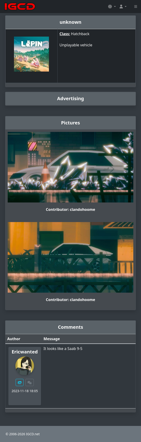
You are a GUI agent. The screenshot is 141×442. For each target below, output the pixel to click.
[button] (111, 6)
